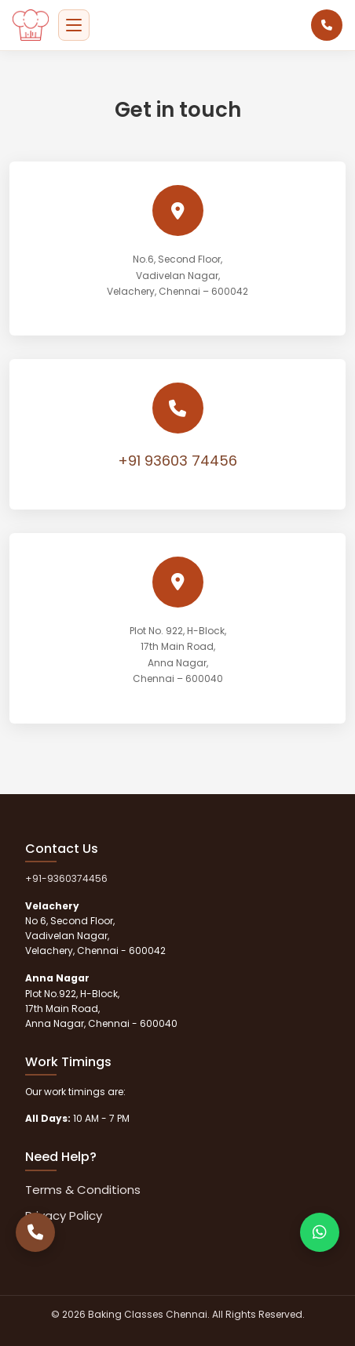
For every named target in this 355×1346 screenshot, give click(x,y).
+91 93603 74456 (177, 460)
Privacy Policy (63, 1215)
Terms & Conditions (83, 1189)
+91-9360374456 (66, 878)
